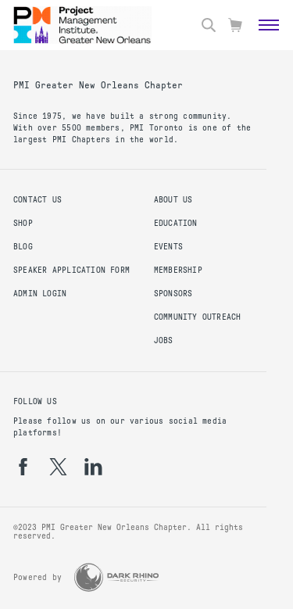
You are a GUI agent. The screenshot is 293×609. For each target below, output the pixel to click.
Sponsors (173, 293)
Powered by (37, 577)
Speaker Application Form (71, 270)
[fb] (23, 466)
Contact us (37, 199)
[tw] (58, 466)
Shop (23, 223)
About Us (173, 199)
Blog (23, 246)
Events (168, 246)
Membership (178, 270)
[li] (93, 466)
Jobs (163, 340)
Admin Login (39, 293)
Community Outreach (197, 317)
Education (176, 223)
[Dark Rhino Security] (116, 577)
